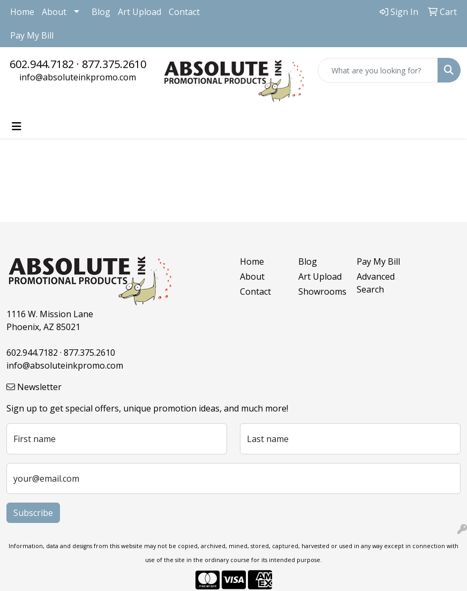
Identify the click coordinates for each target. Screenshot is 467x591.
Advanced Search (376, 283)
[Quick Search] (378, 70)
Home (22, 12)
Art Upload (139, 12)
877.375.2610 (114, 64)
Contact (184, 12)
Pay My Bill (32, 35)
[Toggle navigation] (16, 126)
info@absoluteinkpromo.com (77, 77)
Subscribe (33, 513)
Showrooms (321, 291)
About (54, 12)
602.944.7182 (42, 64)
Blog (101, 12)
